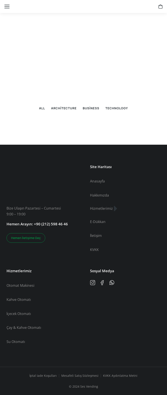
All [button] (42, 108)
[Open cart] (160, 6)
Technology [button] (116, 108)
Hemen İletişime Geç (26, 238)
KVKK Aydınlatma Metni (120, 376)
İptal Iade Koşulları (43, 376)
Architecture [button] (64, 108)
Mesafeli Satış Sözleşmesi (80, 376)
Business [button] (91, 108)
